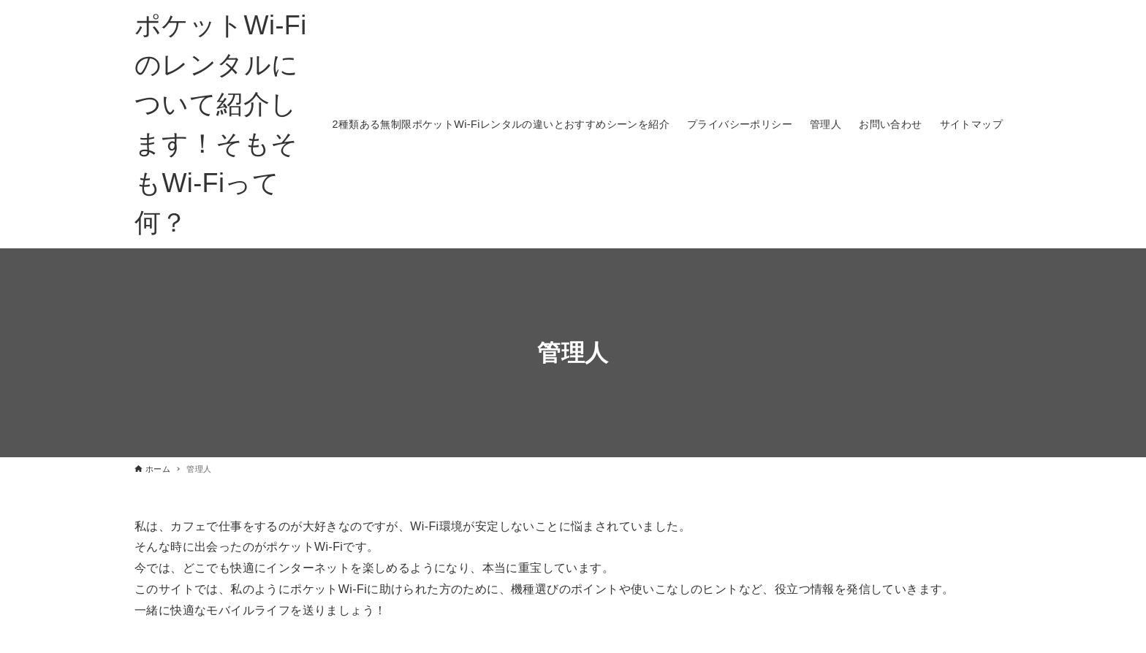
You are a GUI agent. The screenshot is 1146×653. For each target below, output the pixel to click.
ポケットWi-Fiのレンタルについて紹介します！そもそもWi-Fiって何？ (220, 123)
